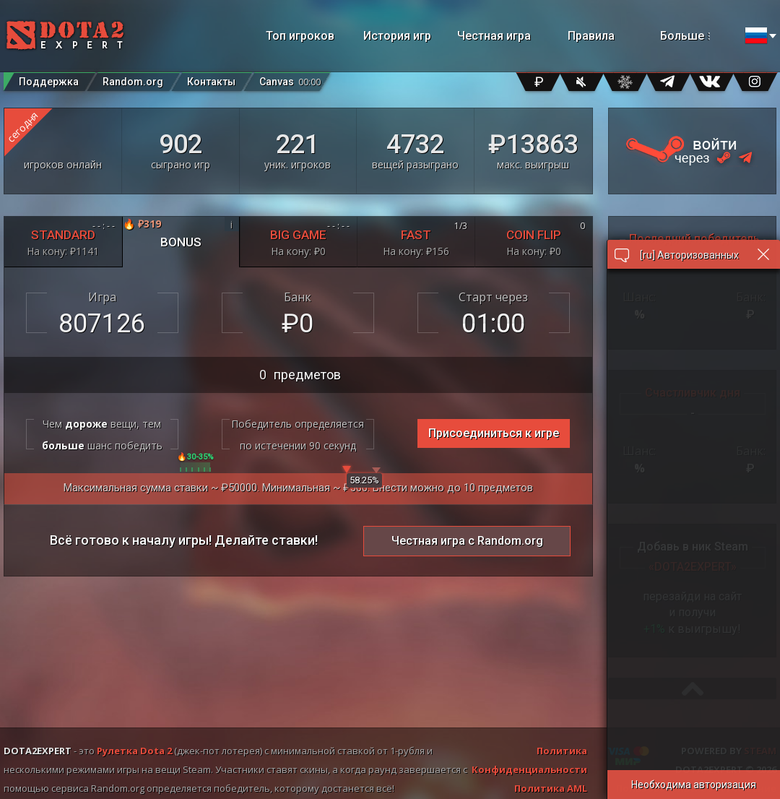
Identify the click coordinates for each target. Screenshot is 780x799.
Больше (698, 36)
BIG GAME (299, 239)
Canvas (290, 78)
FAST (416, 239)
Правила (591, 36)
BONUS (181, 233)
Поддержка (49, 81)
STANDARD (63, 239)
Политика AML (550, 788)
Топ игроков (300, 36)
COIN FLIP (533, 239)
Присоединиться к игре (493, 433)
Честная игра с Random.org (467, 541)
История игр (397, 36)
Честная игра (494, 36)
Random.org (133, 81)
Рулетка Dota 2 (134, 750)
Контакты (211, 81)
